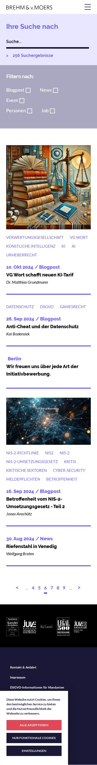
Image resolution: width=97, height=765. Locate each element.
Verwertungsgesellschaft (35, 237)
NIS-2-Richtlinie (22, 452)
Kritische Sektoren (26, 470)
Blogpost (15, 90)
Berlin (14, 358)
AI (74, 246)
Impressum (17, 677)
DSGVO (47, 306)
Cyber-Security (69, 470)
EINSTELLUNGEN (34, 751)
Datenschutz (20, 306)
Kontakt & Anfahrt (23, 667)
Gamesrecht (73, 306)
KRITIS (70, 461)
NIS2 (49, 452)
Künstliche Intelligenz (30, 246)
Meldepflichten (23, 479)
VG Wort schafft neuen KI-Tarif (39, 274)
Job (45, 111)
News (46, 90)
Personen (16, 111)
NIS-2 (65, 452)
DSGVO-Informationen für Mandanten (37, 687)
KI (63, 246)
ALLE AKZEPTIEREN (34, 725)
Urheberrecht (21, 255)
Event (12, 100)
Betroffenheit (61, 479)
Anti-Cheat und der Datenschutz (42, 326)
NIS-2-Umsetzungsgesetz (32, 461)
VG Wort (79, 237)
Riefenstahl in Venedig (31, 546)
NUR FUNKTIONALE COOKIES (34, 738)
